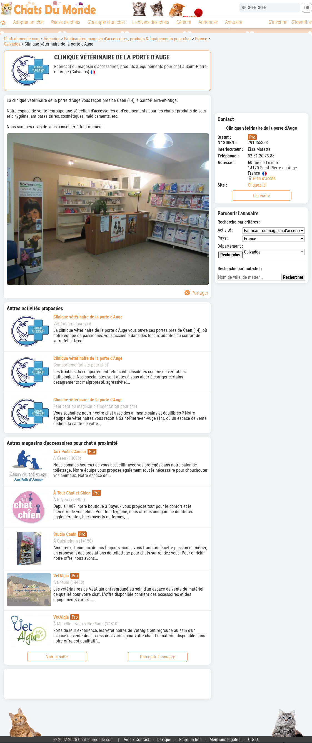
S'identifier (302, 22)
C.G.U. (253, 739)
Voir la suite (57, 656)
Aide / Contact (136, 739)
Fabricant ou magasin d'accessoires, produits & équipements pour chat (127, 38)
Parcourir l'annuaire (157, 656)
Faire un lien (190, 739)
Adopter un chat (28, 22)
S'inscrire (277, 22)
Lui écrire (261, 195)
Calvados (12, 44)
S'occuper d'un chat (106, 22)
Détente (183, 22)
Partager (196, 293)
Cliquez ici (257, 185)
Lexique (164, 739)
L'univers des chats (150, 22)
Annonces (208, 22)
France (201, 38)
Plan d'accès (264, 178)
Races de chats (65, 22)
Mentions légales (224, 739)
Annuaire (233, 22)
